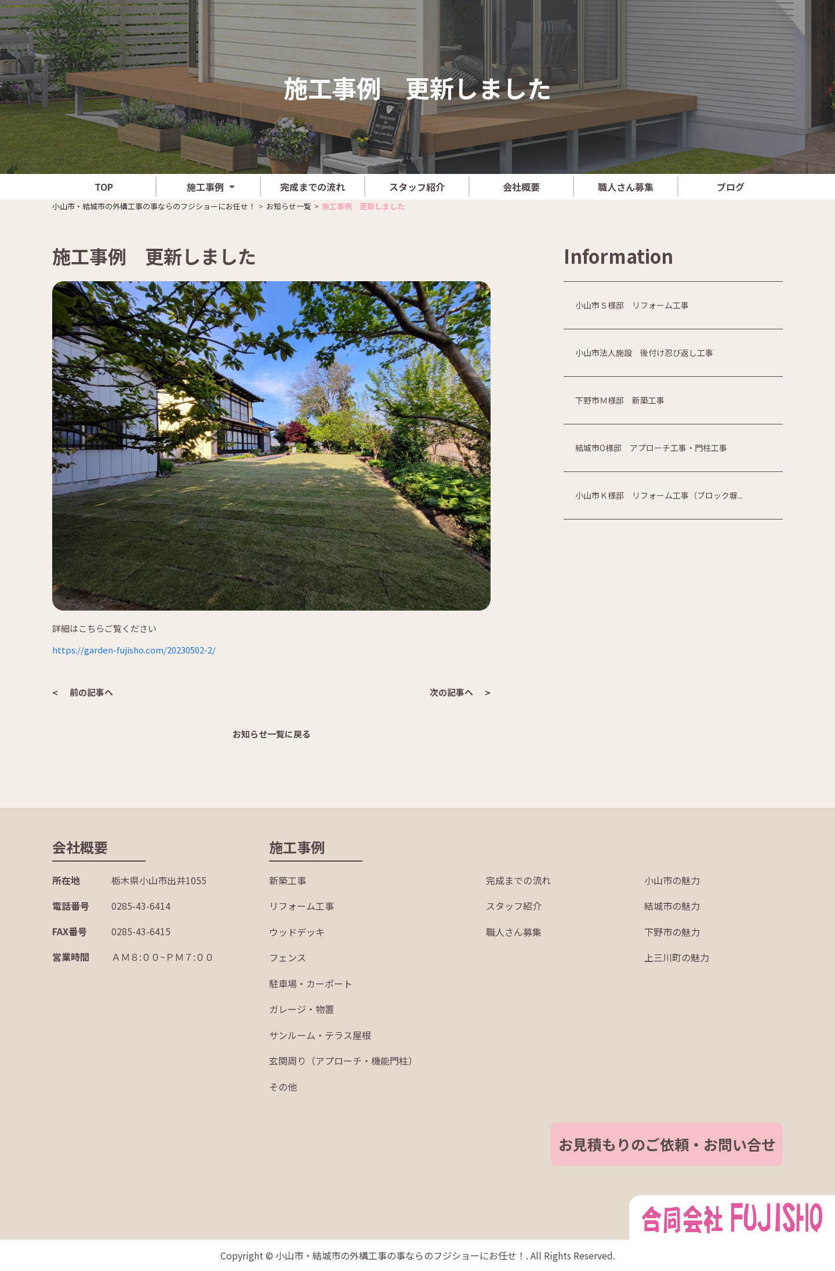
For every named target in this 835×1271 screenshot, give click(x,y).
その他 (283, 1087)
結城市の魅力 (672, 906)
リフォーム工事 (301, 906)
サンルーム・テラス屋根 (320, 1035)
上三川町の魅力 (676, 957)
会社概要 (521, 187)
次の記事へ (451, 692)
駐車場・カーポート (311, 983)
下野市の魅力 (672, 932)
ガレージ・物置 (301, 1009)
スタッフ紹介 (417, 187)
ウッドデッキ (297, 932)
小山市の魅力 (672, 880)
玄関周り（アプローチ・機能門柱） (343, 1060)
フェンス (287, 957)
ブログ (731, 187)
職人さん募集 (626, 187)
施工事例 (205, 187)
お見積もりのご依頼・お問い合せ (667, 1144)
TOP (104, 187)
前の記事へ (91, 692)
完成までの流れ (312, 187)
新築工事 (287, 880)
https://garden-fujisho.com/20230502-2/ (134, 650)
